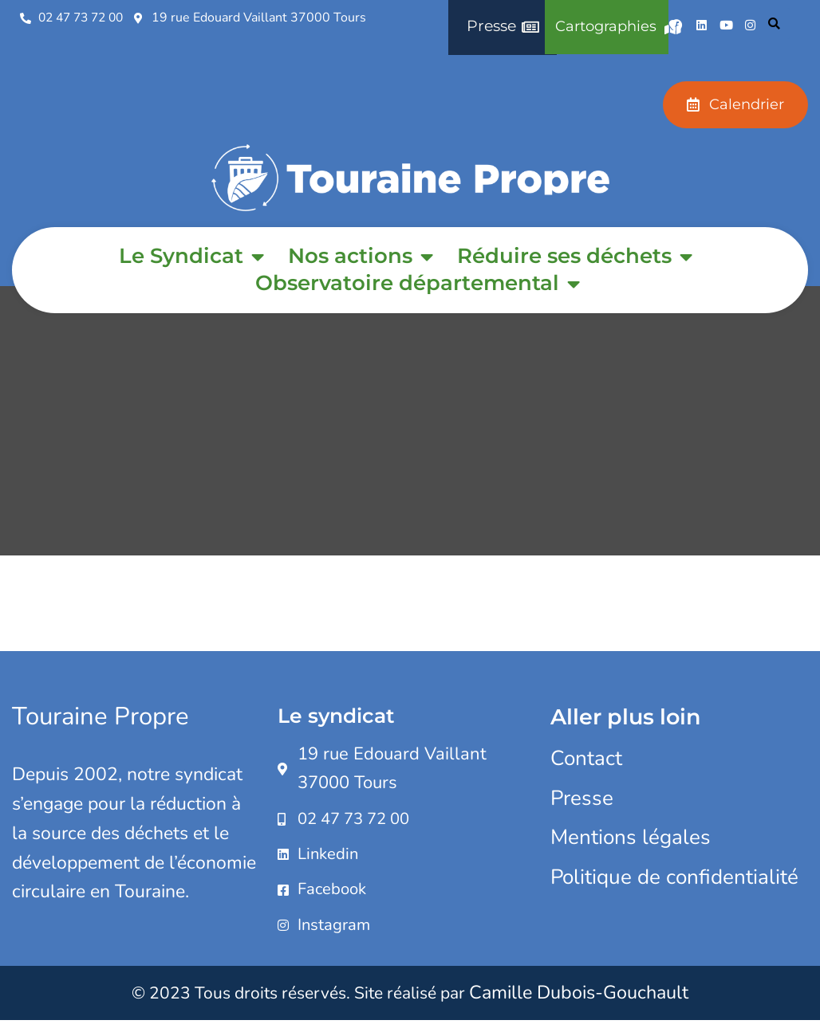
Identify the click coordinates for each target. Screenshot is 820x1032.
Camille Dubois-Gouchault (579, 1003)
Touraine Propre (102, 716)
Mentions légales (630, 837)
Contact (586, 758)
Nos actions (360, 256)
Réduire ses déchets (574, 256)
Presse (581, 798)
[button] (774, 25)
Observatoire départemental (417, 283)
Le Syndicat (191, 256)
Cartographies (617, 27)
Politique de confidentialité (674, 877)
